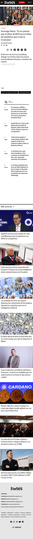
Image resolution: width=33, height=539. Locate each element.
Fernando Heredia (6, 43)
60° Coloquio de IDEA (9, 92)
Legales (23, 514)
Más (19, 102)
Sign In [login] (30, 2)
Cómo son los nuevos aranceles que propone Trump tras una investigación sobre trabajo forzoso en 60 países (16, 269)
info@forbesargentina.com (11, 499)
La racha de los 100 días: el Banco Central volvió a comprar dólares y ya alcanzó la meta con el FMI (15, 441)
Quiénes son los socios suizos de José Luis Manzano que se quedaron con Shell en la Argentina (15, 236)
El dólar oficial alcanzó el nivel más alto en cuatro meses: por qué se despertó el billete (16, 339)
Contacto (17, 512)
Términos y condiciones (14, 514)
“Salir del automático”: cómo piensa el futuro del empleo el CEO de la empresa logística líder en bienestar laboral (19, 141)
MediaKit (3, 512)
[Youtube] (20, 522)
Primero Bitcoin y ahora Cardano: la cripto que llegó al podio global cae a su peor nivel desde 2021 (16, 408)
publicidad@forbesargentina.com (14, 496)
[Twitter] (14, 522)
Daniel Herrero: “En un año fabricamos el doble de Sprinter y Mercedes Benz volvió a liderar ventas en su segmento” (20, 127)
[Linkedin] (22, 522)
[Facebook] (11, 522)
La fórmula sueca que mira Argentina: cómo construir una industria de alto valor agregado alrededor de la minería (20, 155)
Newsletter (10, 512)
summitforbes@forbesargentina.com (14, 501)
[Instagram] (17, 522)
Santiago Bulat (24, 92)
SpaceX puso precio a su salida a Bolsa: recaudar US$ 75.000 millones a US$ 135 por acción (16, 475)
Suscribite (21, 2)
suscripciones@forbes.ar (14, 504)
